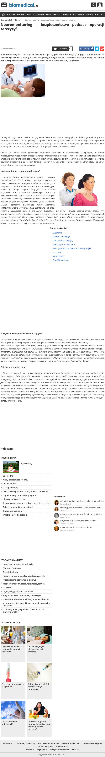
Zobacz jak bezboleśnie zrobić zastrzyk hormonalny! (39, 686)
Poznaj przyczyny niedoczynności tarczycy (36, 649)
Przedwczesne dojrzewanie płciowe (19, 580)
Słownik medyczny (70, 743)
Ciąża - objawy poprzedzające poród (20, 495)
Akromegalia (58, 256)
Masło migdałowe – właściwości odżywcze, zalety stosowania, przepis (82, 514)
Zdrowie (11, 14)
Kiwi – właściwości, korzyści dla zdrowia (76, 527)
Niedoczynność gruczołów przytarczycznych (24, 576)
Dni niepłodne (9, 483)
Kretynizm (57, 252)
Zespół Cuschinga (61, 260)
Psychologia (92, 14)
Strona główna (3, 15)
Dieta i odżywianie (35, 14)
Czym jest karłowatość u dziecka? (18, 564)
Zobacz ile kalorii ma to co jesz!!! (18, 507)
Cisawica (7, 587)
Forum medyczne (45, 746)
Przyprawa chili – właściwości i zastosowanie (78, 520)
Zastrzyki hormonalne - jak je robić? (13, 685)
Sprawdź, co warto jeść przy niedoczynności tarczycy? (13, 649)
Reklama (30, 749)
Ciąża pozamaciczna (12, 511)
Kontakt (76, 749)
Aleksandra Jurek (66, 510)
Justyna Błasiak (65, 504)
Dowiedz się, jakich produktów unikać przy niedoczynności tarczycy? (39, 725)
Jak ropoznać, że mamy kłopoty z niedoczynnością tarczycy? (26, 604)
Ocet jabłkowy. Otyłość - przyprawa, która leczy (25, 491)
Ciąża (48, 14)
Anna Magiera (65, 517)
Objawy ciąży (26, 463)
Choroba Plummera (12, 568)
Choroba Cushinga (61, 236)
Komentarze (62, 48)
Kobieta (67, 14)
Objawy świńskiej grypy (14, 499)
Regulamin (42, 749)
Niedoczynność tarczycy (64, 244)
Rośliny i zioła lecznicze (48, 743)
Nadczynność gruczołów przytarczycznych (72, 248)
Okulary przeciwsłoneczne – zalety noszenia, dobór (81, 507)
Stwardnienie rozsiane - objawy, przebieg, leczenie (27, 503)
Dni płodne (8, 475)
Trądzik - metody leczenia (15, 514)
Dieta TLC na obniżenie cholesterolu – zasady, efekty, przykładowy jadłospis (82, 501)
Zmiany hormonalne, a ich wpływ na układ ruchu (26, 599)
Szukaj (93, 5)
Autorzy (60, 496)
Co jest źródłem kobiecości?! (9, 722)
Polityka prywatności (59, 749)
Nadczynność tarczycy (63, 240)
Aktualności (8, 743)
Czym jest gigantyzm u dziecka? (18, 591)
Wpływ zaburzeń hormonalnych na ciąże (22, 595)
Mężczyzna (78, 14)
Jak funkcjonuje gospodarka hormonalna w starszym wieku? (23, 610)
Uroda (20, 14)
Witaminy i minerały (26, 743)
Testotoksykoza (10, 572)
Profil (99, 5)
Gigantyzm (57, 232)
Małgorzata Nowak (67, 530)
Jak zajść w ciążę (10, 487)
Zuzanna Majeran (66, 524)
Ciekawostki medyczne (92, 743)
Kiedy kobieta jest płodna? (15, 479)
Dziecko (57, 14)
